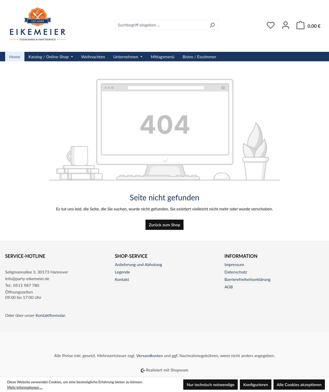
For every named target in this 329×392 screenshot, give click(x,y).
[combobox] (160, 25)
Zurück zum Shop (164, 224)
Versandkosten (149, 355)
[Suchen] (212, 25)
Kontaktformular (50, 315)
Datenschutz (235, 271)
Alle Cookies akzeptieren (299, 384)
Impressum (234, 264)
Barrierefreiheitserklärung (247, 279)
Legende (122, 271)
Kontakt (122, 279)
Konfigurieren (255, 384)
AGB (228, 286)
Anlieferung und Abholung (138, 264)
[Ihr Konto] (285, 25)
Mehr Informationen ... (24, 387)
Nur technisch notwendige (210, 384)
